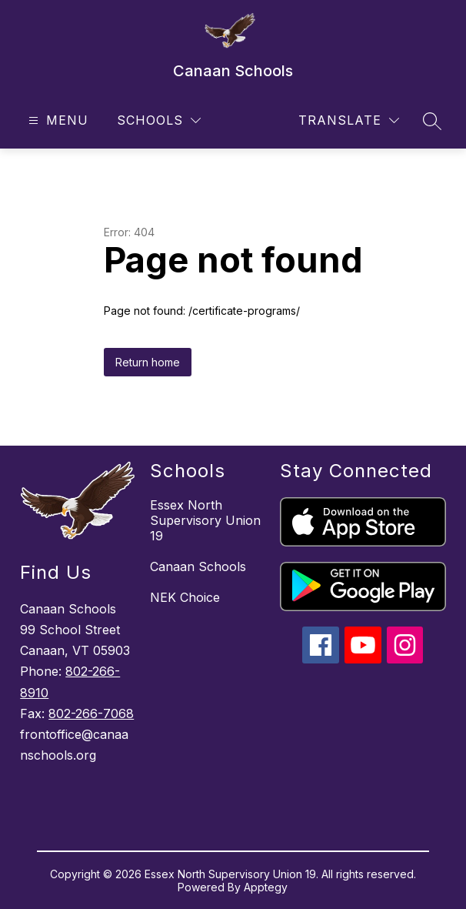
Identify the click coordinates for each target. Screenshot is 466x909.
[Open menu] (56, 120)
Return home (147, 362)
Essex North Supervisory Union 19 (205, 520)
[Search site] (432, 121)
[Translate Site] (349, 120)
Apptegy (266, 887)
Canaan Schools (198, 566)
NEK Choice (185, 597)
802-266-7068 (91, 713)
